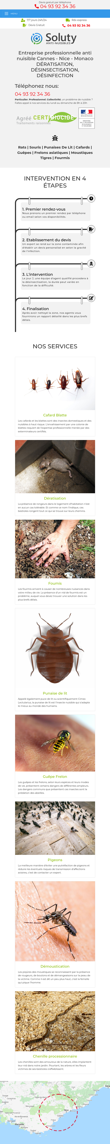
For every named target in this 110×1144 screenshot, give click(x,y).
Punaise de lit (55, 693)
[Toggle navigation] (11, 14)
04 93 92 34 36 (32, 94)
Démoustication (54, 966)
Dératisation (55, 498)
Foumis (55, 583)
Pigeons (55, 860)
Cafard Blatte (55, 415)
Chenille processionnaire (55, 1056)
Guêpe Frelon (55, 776)
